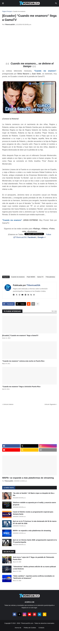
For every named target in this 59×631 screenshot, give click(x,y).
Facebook (32, 237)
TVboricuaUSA (33, 285)
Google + (41, 237)
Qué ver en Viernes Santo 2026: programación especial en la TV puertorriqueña (35, 541)
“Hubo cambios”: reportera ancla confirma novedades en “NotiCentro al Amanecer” (33, 577)
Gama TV (40, 277)
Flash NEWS (31, 277)
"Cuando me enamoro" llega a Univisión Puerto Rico (21, 386)
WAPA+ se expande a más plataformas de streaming (28, 478)
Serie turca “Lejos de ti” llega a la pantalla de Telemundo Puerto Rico (33, 558)
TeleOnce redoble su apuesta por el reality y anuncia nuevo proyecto (34, 504)
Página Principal (7, 11)
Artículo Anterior (8, 404)
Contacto (41, 627)
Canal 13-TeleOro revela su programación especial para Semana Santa (33, 513)
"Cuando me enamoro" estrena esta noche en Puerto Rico (23, 361)
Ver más (54, 311)
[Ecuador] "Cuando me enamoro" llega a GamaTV (20, 335)
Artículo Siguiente (50, 404)
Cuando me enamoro (19, 11)
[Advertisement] (30, 43)
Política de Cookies (30, 627)
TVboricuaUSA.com (27, 623)
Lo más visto (9, 488)
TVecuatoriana (50, 277)
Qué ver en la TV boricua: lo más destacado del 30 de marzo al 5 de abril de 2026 (34, 522)
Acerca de (18, 627)
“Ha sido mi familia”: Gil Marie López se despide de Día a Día (33, 494)
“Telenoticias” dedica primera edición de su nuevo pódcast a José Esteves (34, 568)
